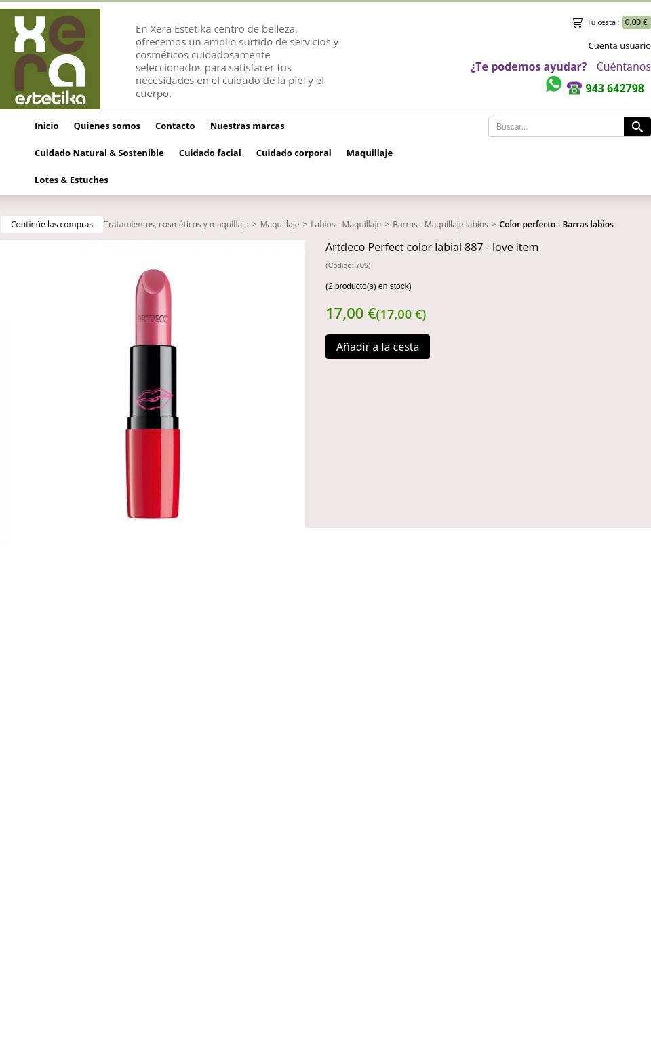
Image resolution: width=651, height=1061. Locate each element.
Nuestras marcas (247, 125)
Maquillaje (370, 153)
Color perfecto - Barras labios (557, 224)
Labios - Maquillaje (346, 224)
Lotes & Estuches (71, 180)
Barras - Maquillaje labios (440, 224)
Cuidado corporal (294, 153)
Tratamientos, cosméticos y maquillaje (176, 224)
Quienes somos (107, 125)
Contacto (175, 125)
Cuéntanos (624, 66)
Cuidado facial (210, 153)
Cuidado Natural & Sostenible (99, 153)
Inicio (47, 125)
